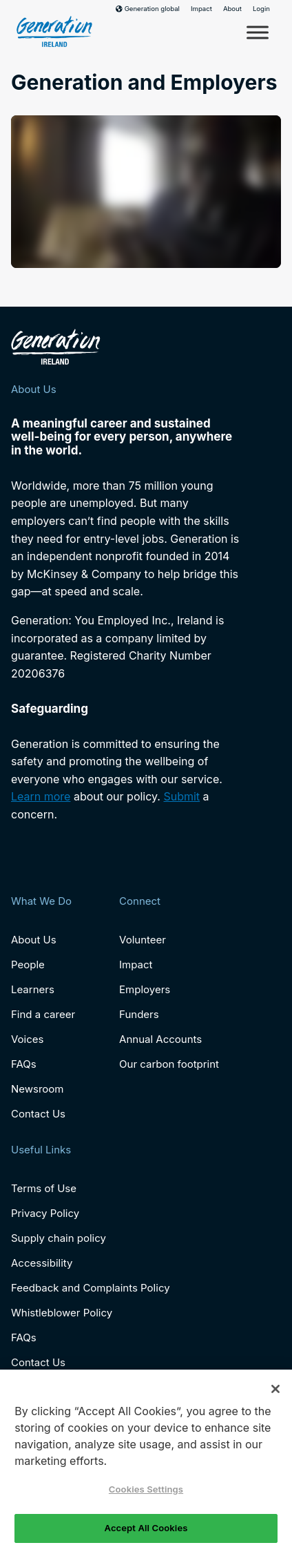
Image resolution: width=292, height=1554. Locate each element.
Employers (144, 989)
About (232, 9)
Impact (201, 9)
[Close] (275, 1389)
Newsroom (37, 1088)
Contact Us (38, 1113)
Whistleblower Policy (61, 1312)
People (28, 964)
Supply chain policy (58, 1238)
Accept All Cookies (146, 1527)
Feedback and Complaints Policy (90, 1287)
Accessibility (41, 1262)
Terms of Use (43, 1188)
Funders (139, 1014)
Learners (32, 989)
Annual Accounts (160, 1039)
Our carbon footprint (169, 1064)
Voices (27, 1039)
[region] (146, 1462)
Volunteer (142, 939)
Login (261, 9)
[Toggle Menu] (258, 32)
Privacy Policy (45, 1213)
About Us (33, 939)
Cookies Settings (146, 1489)
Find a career (43, 1014)
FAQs (23, 1064)
